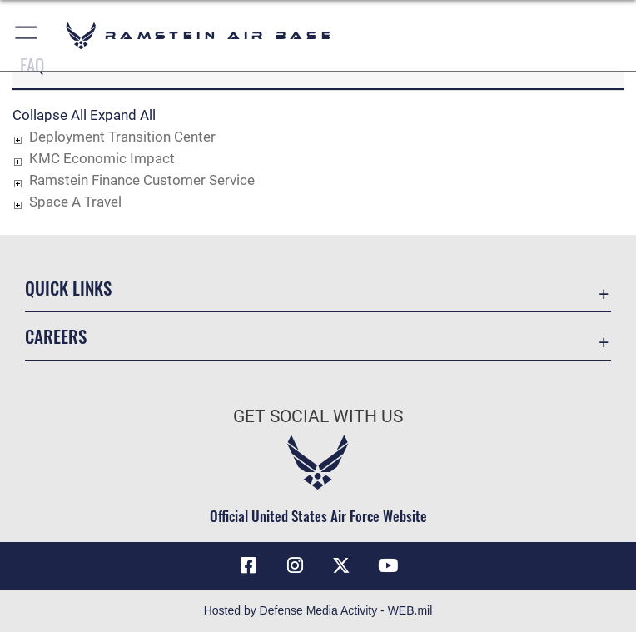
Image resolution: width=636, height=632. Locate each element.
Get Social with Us (318, 416)
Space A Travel (75, 201)
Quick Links (68, 288)
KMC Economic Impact (102, 158)
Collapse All (49, 115)
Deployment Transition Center (122, 136)
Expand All (123, 115)
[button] (27, 35)
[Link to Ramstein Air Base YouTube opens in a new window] (387, 565)
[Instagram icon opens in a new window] (294, 565)
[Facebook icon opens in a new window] (248, 565)
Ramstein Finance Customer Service (142, 180)
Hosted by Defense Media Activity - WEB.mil (318, 610)
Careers (56, 336)
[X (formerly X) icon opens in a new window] (341, 565)
